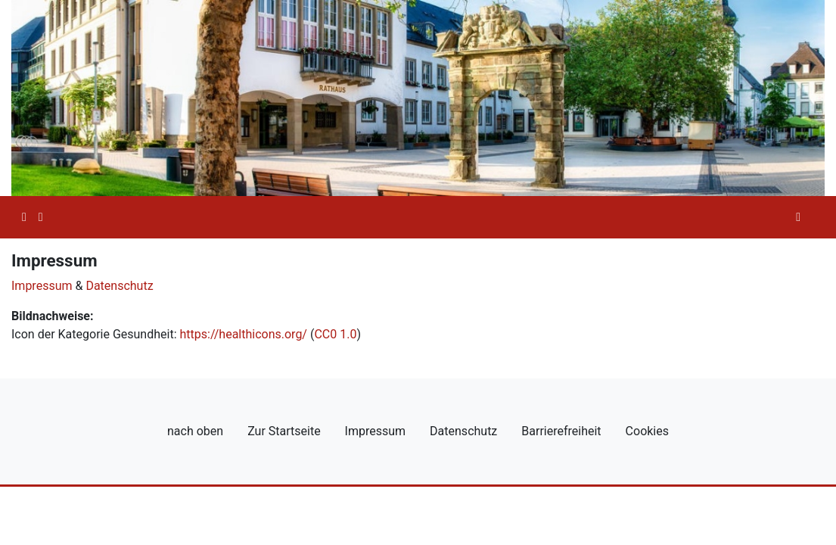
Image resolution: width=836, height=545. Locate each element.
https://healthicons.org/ (242, 334)
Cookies (647, 431)
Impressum (42, 286)
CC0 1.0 (335, 334)
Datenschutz (119, 286)
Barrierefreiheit (561, 431)
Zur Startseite (283, 431)
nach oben (195, 431)
